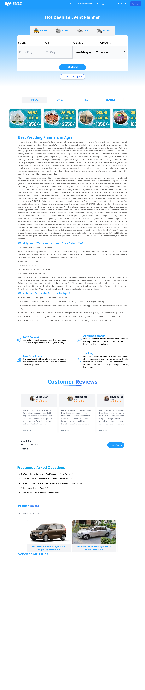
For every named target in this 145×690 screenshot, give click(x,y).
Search (72, 67)
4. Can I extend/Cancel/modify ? (34, 488)
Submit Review (115, 445)
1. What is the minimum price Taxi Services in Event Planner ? (47, 474)
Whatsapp (100, 4)
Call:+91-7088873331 (85, 4)
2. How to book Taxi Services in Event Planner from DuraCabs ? (47, 479)
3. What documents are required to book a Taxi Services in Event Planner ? (52, 483)
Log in (135, 4)
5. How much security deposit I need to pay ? (40, 492)
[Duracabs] (13, 3)
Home (72, 4)
